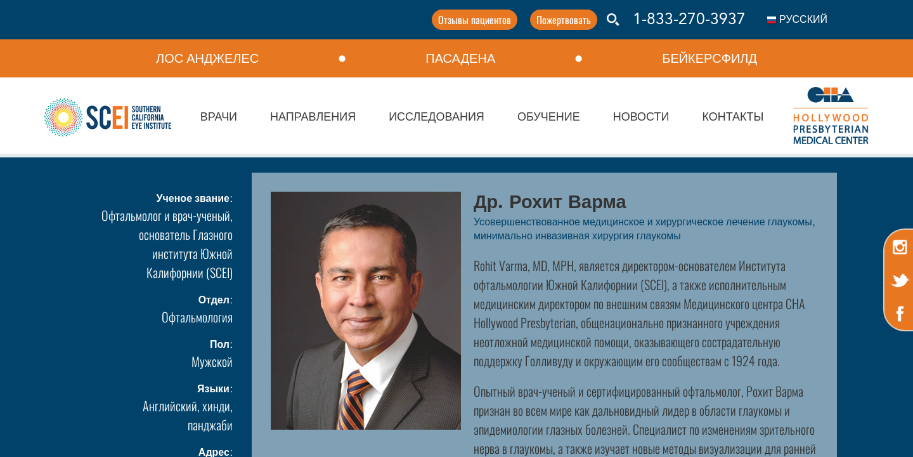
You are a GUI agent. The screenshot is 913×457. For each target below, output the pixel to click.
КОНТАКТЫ (732, 117)
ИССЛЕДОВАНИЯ (436, 117)
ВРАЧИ (218, 117)
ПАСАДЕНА (460, 58)
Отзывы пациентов (472, 19)
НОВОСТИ (641, 117)
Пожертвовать (561, 19)
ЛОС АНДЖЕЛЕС (207, 58)
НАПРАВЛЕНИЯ (313, 117)
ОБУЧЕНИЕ (548, 117)
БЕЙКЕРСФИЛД (709, 58)
